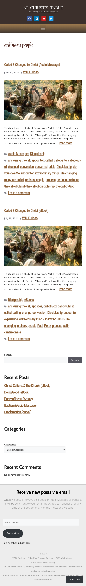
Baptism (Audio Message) (20, 405)
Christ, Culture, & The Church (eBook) (27, 385)
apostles (37, 306)
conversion (27, 167)
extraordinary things (47, 173)
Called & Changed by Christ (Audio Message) (32, 65)
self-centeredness (68, 180)
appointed (38, 160)
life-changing (69, 173)
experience (11, 319)
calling (17, 313)
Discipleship (37, 154)
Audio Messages (18, 154)
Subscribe (13, 533)
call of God (50, 306)
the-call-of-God (65, 186)
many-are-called (14, 180)
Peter (47, 326)
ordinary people (34, 180)
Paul (40, 326)
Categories (10, 444)
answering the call (19, 160)
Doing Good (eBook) (16, 392)
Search (8, 354)
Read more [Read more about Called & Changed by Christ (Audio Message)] (65, 143)
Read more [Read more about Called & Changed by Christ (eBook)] (65, 289)
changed (13, 167)
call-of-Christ (66, 306)
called (49, 160)
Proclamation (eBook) (17, 412)
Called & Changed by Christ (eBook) (26, 210)
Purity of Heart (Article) (18, 399)
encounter (27, 173)
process (51, 180)
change (26, 313)
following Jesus (55, 319)
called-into (60, 160)
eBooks (29, 300)
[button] (43, 28)
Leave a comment (19, 193)
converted (41, 167)
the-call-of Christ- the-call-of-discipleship (29, 186)
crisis (52, 167)
